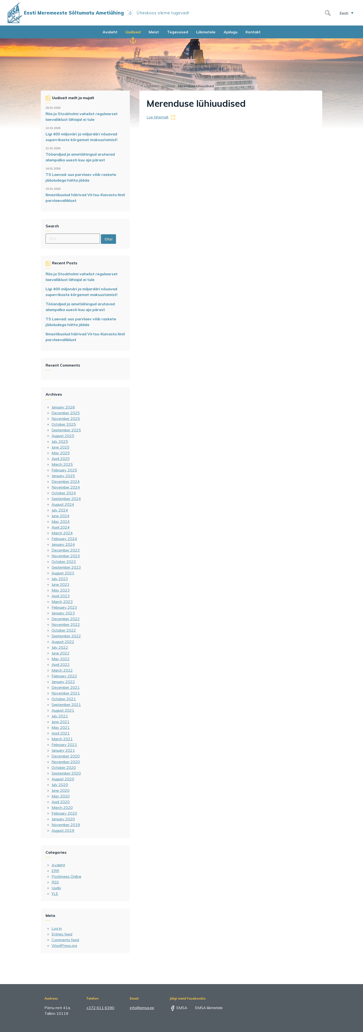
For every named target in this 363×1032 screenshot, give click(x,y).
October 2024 (64, 492)
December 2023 (66, 550)
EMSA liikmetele (205, 1007)
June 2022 (60, 653)
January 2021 (63, 750)
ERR (55, 870)
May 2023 (61, 590)
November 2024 (66, 487)
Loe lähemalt (157, 117)
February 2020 (64, 813)
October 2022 (64, 630)
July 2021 (60, 716)
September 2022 (66, 636)
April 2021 (61, 733)
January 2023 (63, 613)
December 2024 (66, 481)
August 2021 (63, 710)
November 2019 (66, 824)
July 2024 (60, 510)
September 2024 (66, 498)
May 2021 (61, 727)
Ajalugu (230, 32)
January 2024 (63, 544)
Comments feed (65, 939)
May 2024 (61, 521)
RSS (55, 882)
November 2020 (66, 761)
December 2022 (66, 618)
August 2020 (63, 779)
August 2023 (63, 573)
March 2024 (62, 533)
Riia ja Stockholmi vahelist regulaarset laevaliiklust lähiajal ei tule (82, 116)
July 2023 (60, 578)
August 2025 (63, 435)
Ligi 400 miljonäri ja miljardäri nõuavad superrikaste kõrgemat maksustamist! (81, 137)
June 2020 (60, 790)
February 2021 (64, 744)
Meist (154, 32)
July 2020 (60, 784)
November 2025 (66, 418)
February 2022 (64, 676)
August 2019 (63, 830)
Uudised (133, 32)
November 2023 (66, 555)
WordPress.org (64, 945)
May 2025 (61, 452)
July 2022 (60, 647)
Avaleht (110, 32)
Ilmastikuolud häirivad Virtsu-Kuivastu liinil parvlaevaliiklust (85, 197)
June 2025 (60, 447)
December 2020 (66, 756)
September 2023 (66, 567)
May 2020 (61, 796)
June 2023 (60, 584)
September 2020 (66, 773)
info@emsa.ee (142, 1007)
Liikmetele (206, 32)
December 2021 (66, 687)
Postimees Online (66, 876)
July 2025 (60, 441)
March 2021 (62, 738)
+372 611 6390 (100, 1007)
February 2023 (64, 607)
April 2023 (61, 595)
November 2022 (66, 624)
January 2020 (63, 819)
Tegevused (177, 32)
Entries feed (62, 934)
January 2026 (63, 407)
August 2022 (63, 641)
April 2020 (61, 801)
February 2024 (64, 538)
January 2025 (63, 475)
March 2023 (62, 601)
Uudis (56, 887)
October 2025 (64, 424)
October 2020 (64, 767)
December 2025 (66, 412)
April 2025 (61, 458)
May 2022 (61, 658)
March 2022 (62, 670)
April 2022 (61, 664)
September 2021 (66, 704)
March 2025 (62, 464)
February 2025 (64, 470)
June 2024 (60, 515)
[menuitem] (346, 13)
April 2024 (61, 527)
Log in (57, 928)
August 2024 (63, 504)
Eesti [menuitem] (344, 12)
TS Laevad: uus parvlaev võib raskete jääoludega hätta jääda (81, 177)
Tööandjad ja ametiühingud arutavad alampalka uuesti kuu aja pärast (80, 157)
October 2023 (64, 561)
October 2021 (64, 698)
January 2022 (63, 681)
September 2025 (66, 430)
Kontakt (253, 32)
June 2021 (60, 721)
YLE (55, 893)
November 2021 (66, 693)
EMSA (178, 1007)
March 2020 (62, 807)
